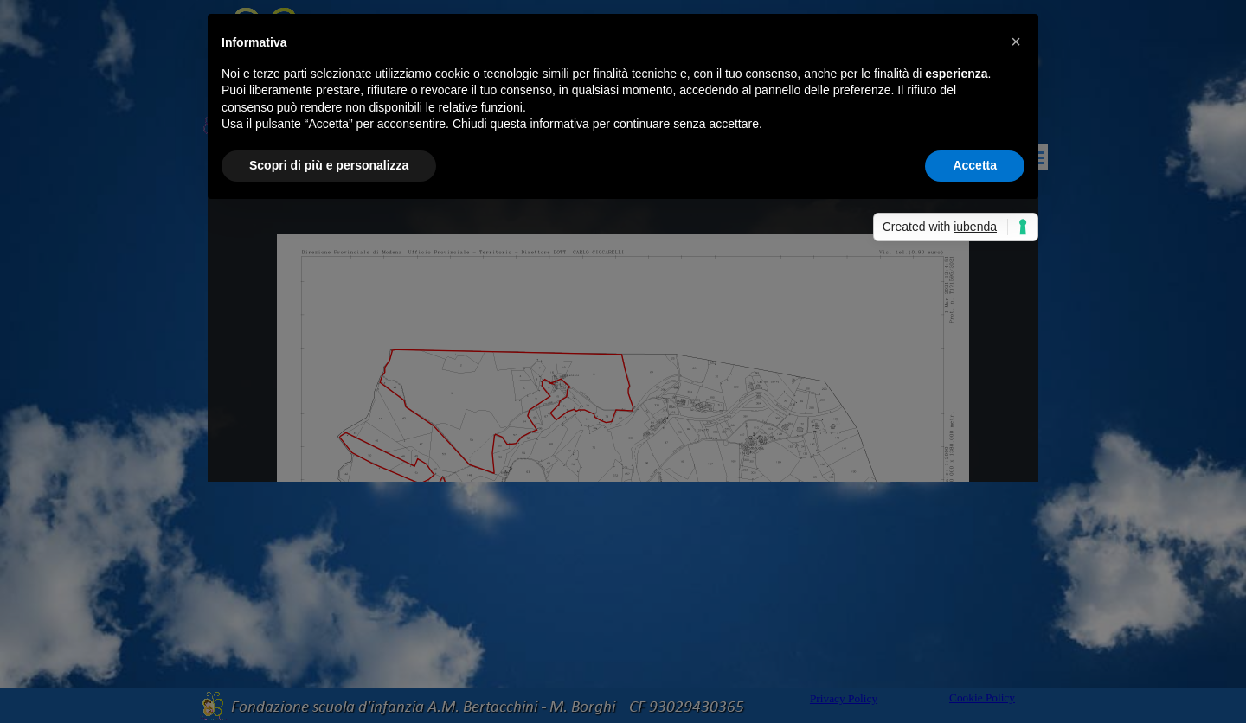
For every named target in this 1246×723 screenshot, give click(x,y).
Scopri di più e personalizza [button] (328, 165)
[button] (1016, 41)
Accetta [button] (975, 165)
